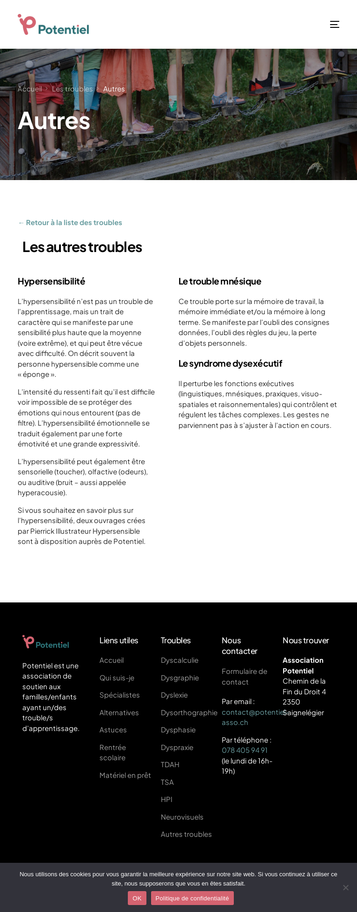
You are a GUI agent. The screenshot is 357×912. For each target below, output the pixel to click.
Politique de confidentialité (192, 898)
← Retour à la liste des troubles (70, 222)
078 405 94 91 (245, 749)
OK (136, 898)
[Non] (345, 887)
